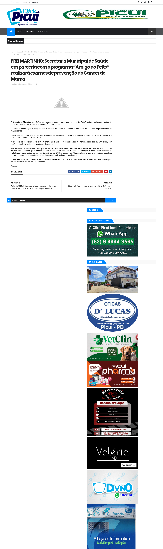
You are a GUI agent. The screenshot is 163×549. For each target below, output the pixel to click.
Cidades (121, 501)
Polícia (113, 510)
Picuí (19, 31)
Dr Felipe (30, 31)
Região (130, 510)
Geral (123, 506)
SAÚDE (139, 510)
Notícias (42, 31)
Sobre (18, 2)
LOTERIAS (131, 506)
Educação (143, 501)
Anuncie (35, 2)
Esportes (114, 506)
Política (122, 510)
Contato (26, 2)
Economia (132, 501)
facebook (100, 215)
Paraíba (150, 506)
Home (13, 52)
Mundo (141, 506)
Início (12, 2)
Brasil (113, 501)
